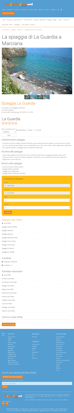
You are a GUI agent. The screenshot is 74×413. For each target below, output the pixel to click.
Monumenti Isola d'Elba (9, 293)
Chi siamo (45, 400)
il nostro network (6, 401)
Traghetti (53, 9)
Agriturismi (42, 20)
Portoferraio (59, 346)
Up (3, 335)
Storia (57, 370)
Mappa (30, 130)
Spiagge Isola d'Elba (12, 219)
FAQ (58, 9)
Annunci (47, 9)
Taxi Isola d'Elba (7, 304)
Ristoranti (5, 24)
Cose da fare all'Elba (61, 352)
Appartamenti (18, 20)
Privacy (51, 400)
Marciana (20, 30)
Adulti (5, 197)
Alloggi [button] (55, 20)
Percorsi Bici (59, 356)
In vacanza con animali (14, 364)
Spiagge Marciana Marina (10, 238)
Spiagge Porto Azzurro (9, 241)
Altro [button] (11, 24)
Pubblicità (39, 400)
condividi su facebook (9, 262)
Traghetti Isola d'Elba (8, 300)
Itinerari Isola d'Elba (8, 296)
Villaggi (49, 20)
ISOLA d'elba (30, 397)
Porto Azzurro (59, 344)
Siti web (61, 400)
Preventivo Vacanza (8, 13)
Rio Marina (59, 348)
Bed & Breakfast (12, 356)
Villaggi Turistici (12, 354)
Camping (35, 20)
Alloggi (9, 338)
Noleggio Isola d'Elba (8, 307)
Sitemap (66, 400)
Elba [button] (61, 20)
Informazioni (59, 362)
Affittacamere (11, 352)
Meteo (57, 366)
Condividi (37, 130)
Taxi (33, 350)
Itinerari (58, 358)
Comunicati (24, 9)
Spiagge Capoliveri (7, 230)
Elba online (35, 358)
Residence (10, 20)
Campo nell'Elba (60, 336)
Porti (33, 354)
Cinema (58, 364)
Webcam (41, 9)
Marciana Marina (60, 342)
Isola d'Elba (5, 30)
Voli (33, 356)
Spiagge (13, 30)
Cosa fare (16, 9)
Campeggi (10, 348)
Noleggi (34, 348)
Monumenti (59, 354)
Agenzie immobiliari (13, 362)
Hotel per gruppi (12, 342)
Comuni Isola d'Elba (8, 278)
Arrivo (6, 182)
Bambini (6, 204)
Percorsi (30, 9)
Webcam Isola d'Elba (8, 311)
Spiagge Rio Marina (8, 248)
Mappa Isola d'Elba (8, 289)
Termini (55, 400)
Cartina (32, 24)
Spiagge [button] (17, 24)
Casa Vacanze (27, 20)
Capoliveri (58, 338)
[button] (3, 70)
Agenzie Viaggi (11, 360)
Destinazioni (35, 352)
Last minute (10, 9)
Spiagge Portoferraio (8, 245)
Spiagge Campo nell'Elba (9, 227)
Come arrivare (36, 344)
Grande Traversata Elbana (62, 360)
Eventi (35, 9)
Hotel (4, 20)
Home (3, 9)
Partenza (6, 190)
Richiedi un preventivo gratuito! (12, 377)
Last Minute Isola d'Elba (9, 282)
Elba (3, 333)
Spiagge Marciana (7, 234)
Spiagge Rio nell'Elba (8, 252)
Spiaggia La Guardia (18, 103)
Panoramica (21, 130)
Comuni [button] (67, 20)
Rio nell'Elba (59, 350)
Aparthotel (10, 358)
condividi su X (7, 265)
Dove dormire (11, 336)
